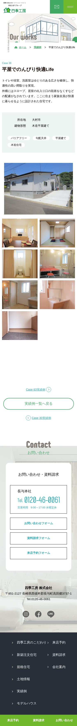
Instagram (26, 614)
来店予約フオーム (38, 552)
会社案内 (59, 667)
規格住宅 (23, 667)
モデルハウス (27, 703)
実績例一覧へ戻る (39, 404)
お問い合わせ (64, 720)
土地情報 (23, 679)
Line (50, 614)
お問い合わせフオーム (38, 523)
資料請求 (38, 720)
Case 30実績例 (41, 418)
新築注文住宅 (27, 654)
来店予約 (13, 720)
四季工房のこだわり (31, 642)
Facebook (38, 614)
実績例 (37, 47)
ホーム (22, 47)
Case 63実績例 (35, 389)
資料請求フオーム (38, 538)
